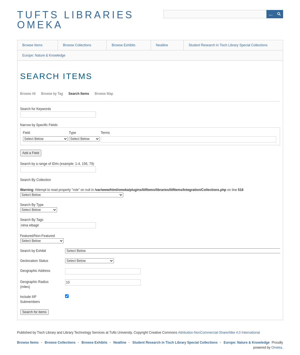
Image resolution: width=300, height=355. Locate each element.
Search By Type (32, 205)
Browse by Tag (52, 94)
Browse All (28, 94)
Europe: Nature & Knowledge (43, 55)
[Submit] (279, 14)
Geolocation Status (34, 261)
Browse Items (32, 45)
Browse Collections (77, 45)
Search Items (78, 94)
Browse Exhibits (123, 45)
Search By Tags (31, 220)
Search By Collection (35, 180)
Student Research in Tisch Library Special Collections (228, 45)
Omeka (276, 347)
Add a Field (30, 153)
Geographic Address (35, 271)
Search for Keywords (35, 109)
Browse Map (104, 94)
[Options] (270, 14)
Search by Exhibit (33, 251)
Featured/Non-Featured (37, 236)
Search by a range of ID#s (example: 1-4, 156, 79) (57, 164)
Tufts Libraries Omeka (75, 19)
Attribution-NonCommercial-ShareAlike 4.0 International (219, 332)
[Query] (223, 14)
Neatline (162, 45)
